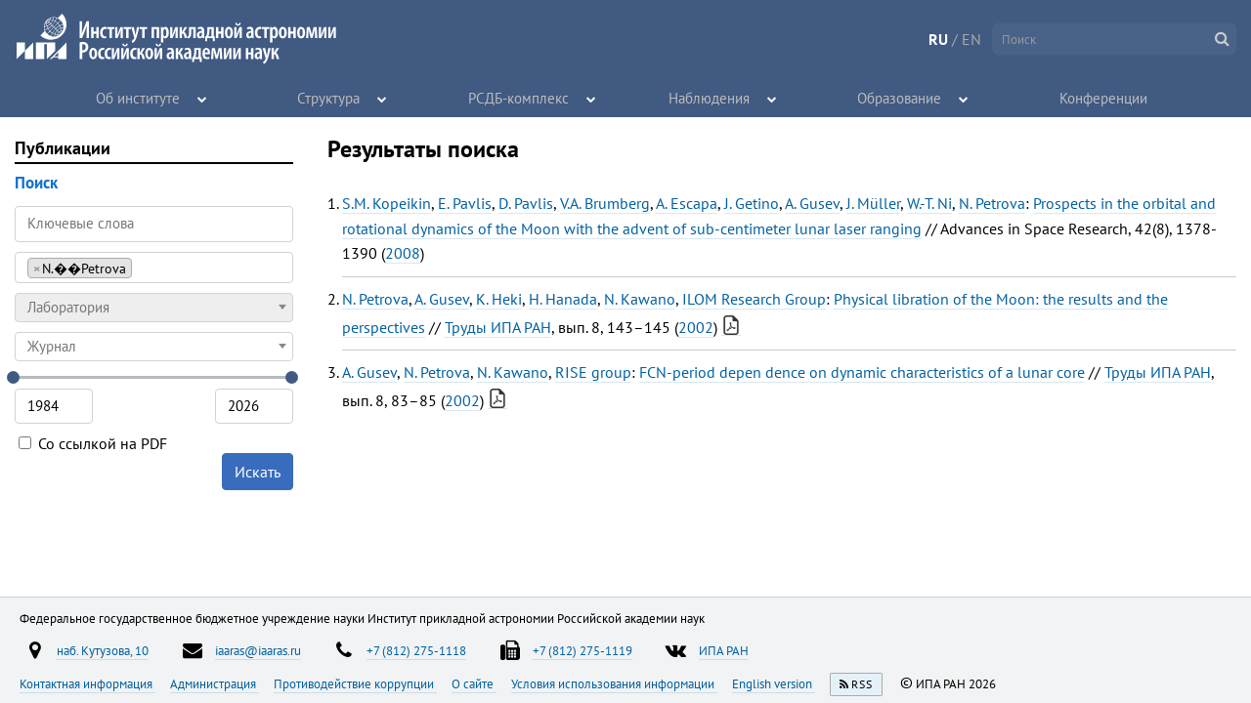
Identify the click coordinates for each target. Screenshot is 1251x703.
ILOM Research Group (754, 299)
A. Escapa (686, 203)
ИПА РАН (724, 650)
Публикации (62, 148)
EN (971, 39)
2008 (402, 253)
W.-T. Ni (929, 203)
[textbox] (154, 307)
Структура (329, 97)
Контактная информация (87, 683)
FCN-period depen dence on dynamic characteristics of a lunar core (862, 372)
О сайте (474, 683)
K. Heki (499, 299)
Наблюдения (709, 97)
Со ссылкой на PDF (93, 443)
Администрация (214, 683)
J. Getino (751, 203)
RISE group (593, 372)
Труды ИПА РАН (498, 327)
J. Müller (873, 203)
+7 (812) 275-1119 (582, 650)
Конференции (1103, 97)
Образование (900, 97)
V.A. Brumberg (605, 203)
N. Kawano (639, 299)
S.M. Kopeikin (386, 203)
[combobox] (154, 267)
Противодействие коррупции (355, 683)
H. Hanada (563, 299)
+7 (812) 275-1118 (416, 650)
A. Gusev (812, 203)
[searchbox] (142, 267)
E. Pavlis (465, 203)
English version (773, 683)
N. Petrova (992, 203)
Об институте (139, 97)
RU (938, 39)
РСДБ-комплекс (519, 97)
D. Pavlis (525, 203)
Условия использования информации (614, 683)
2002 (695, 327)
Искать (257, 471)
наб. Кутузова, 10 (103, 650)
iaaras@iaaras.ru (258, 650)
